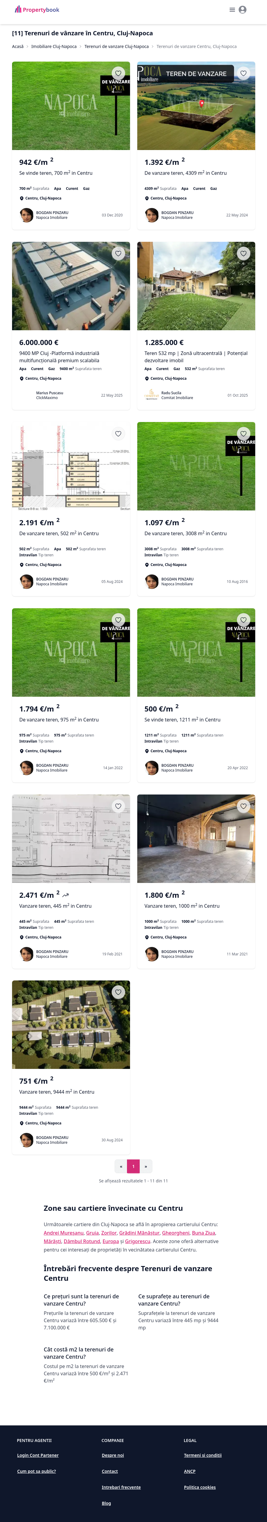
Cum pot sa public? (36, 1471)
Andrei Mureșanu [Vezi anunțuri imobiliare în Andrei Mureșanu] (64, 1232)
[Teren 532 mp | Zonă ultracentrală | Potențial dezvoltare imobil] (196, 350)
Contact (110, 1471)
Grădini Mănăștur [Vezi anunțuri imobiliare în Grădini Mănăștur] (139, 1232)
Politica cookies (200, 1487)
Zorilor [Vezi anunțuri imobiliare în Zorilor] (109, 1232)
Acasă (18, 46)
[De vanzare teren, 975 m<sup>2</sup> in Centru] (71, 717)
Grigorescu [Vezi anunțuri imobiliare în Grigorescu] (137, 1241)
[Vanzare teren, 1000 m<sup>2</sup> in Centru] (196, 903)
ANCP (189, 1471)
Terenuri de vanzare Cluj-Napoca (116, 46)
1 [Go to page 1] (133, 1166)
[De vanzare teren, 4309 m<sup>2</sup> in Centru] (196, 170)
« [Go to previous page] (121, 1166)
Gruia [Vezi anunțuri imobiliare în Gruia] (92, 1232)
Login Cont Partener (38, 1455)
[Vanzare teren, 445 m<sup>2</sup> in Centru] (71, 903)
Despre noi (113, 1455)
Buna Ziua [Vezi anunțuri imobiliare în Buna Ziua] (203, 1232)
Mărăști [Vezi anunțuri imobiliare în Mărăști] (52, 1241)
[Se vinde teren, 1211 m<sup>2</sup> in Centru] (196, 717)
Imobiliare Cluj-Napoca (54, 46)
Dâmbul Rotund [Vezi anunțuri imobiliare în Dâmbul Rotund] (82, 1241)
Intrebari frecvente (121, 1487)
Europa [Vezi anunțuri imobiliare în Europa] (111, 1241)
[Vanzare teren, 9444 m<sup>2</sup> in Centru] (71, 1089)
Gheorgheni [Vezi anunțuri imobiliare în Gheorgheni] (175, 1232)
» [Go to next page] (146, 1166)
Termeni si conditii (203, 1455)
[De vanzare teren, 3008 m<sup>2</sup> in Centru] (196, 531)
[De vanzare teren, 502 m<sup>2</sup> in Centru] (71, 531)
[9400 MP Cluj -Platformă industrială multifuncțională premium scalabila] (71, 350)
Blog (106, 1503)
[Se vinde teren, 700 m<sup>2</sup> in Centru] (71, 170)
